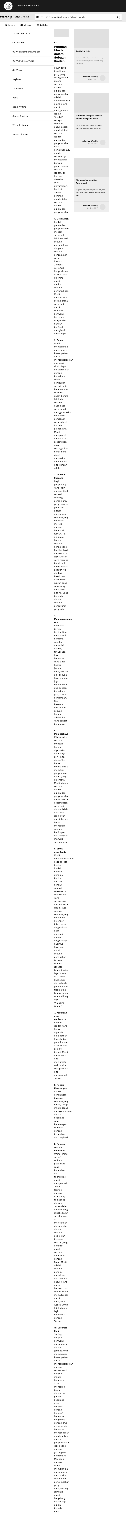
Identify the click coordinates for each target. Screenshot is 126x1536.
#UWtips (17, 70)
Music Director (20, 134)
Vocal (15, 97)
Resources (14, 17)
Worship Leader (20, 125)
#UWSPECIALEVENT (23, 61)
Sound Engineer (20, 116)
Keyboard (17, 79)
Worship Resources (28, 5)
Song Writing (19, 107)
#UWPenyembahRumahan (26, 52)
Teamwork (18, 88)
